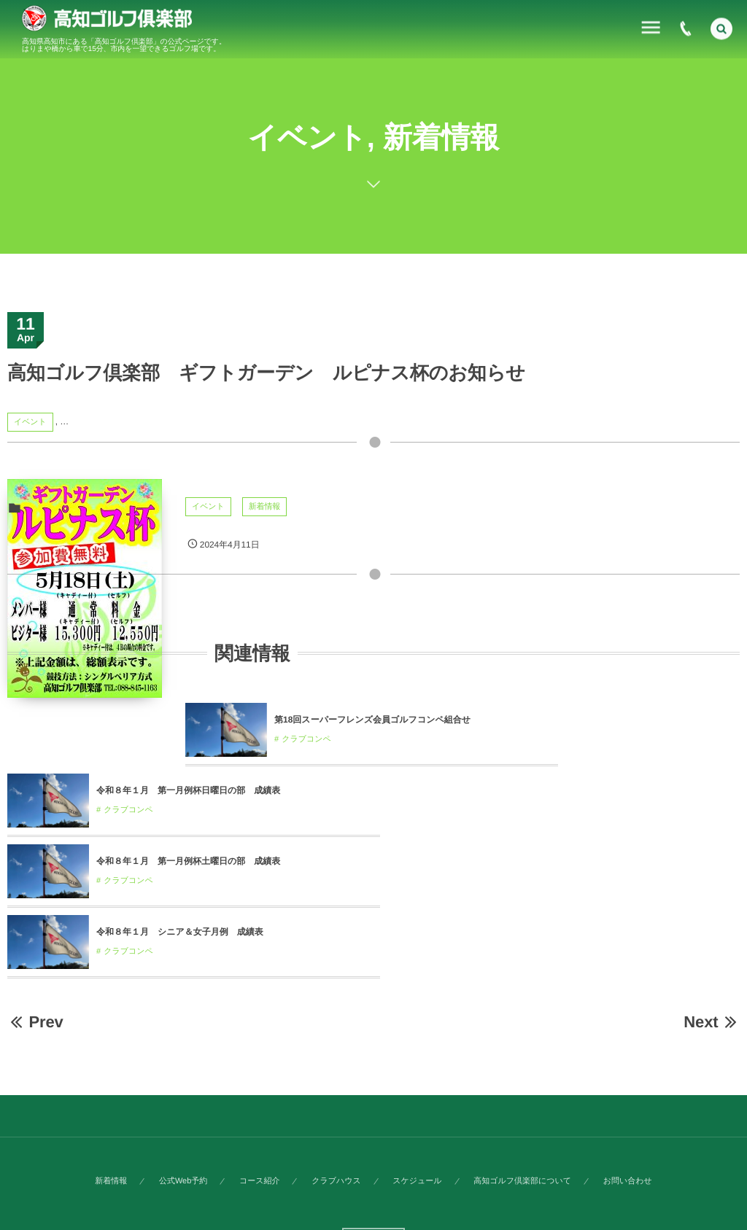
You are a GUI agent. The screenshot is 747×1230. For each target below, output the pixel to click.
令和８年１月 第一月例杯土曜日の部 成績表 (554, 790)
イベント (30, 422)
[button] (721, 27)
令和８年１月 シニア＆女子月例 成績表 (179, 861)
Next (712, 951)
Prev (35, 951)
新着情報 (265, 506)
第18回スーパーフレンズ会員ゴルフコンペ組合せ (372, 720)
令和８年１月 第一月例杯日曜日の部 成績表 (188, 790)
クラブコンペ (306, 739)
